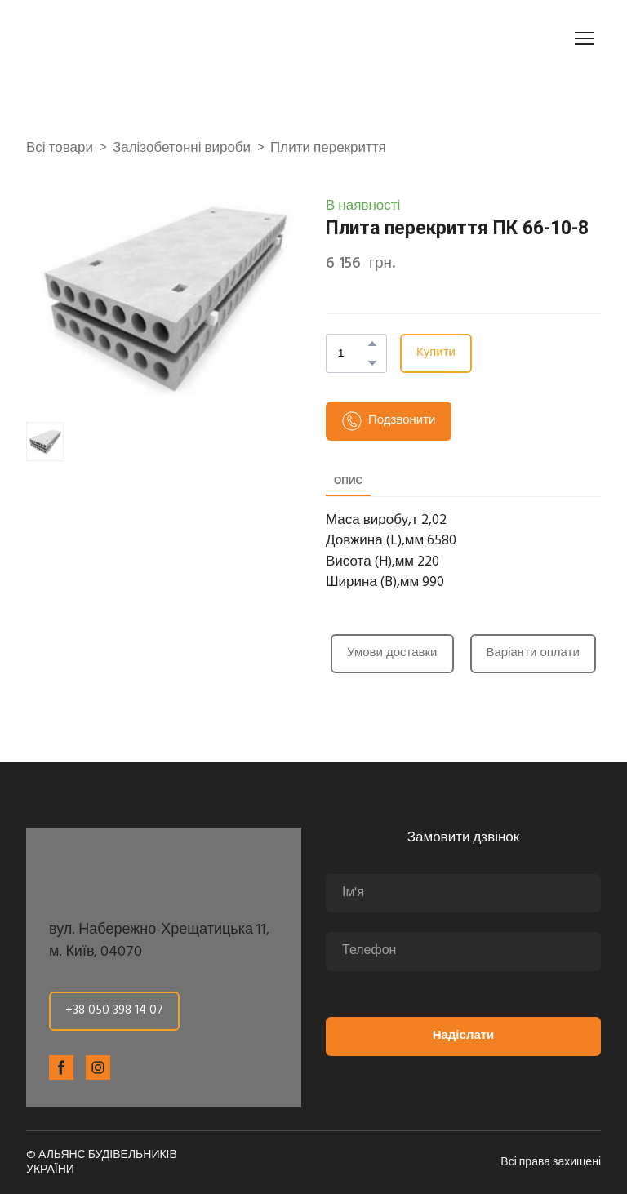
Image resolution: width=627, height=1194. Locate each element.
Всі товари (59, 148)
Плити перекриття (328, 148)
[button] (372, 343)
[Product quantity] (352, 353)
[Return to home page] (117, 38)
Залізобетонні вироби (182, 148)
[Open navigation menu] (584, 38)
